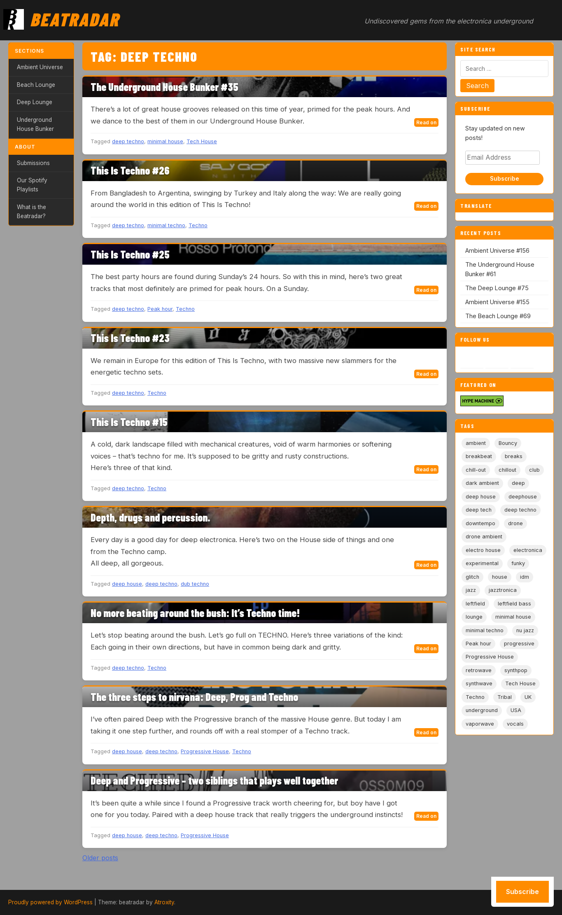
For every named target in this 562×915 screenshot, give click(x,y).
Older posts (100, 858)
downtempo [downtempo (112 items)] (480, 523)
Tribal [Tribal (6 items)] (504, 697)
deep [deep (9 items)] (518, 483)
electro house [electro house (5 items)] (483, 550)
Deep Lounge (34, 102)
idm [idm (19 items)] (524, 577)
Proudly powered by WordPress (50, 902)
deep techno (128, 141)
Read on (426, 122)
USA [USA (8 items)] (516, 710)
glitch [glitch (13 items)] (472, 577)
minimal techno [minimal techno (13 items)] (485, 630)
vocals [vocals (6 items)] (515, 724)
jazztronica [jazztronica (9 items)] (503, 590)
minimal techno (166, 225)
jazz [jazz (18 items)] (471, 590)
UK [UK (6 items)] (528, 697)
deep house (127, 584)
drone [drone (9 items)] (515, 523)
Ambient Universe (40, 67)
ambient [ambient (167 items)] (476, 443)
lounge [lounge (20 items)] (474, 617)
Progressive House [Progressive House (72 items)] (490, 657)
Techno (198, 225)
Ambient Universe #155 (497, 301)
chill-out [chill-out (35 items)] (476, 470)
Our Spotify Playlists (32, 185)
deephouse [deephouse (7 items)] (522, 497)
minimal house (165, 141)
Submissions (33, 163)
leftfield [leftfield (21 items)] (475, 604)
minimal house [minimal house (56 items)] (513, 617)
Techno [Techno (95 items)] (475, 697)
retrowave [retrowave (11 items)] (479, 670)
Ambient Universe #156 (497, 250)
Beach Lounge (36, 84)
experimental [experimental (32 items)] (482, 563)
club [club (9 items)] (534, 470)
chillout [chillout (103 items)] (507, 470)
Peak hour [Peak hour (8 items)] (478, 643)
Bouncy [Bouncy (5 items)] (508, 443)
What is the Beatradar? (31, 211)
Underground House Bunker (35, 124)
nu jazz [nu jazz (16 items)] (525, 630)
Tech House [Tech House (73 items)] (520, 683)
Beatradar (74, 19)
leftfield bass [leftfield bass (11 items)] (514, 604)
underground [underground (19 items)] (482, 710)
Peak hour (160, 309)
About (25, 147)
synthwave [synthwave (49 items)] (479, 683)
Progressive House (205, 751)
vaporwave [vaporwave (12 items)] (480, 724)
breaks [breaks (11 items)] (513, 456)
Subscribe (504, 178)
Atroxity (164, 902)
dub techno (195, 584)
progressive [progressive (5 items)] (519, 643)
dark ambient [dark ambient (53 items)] (482, 483)
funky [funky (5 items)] (518, 563)
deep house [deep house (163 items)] (481, 497)
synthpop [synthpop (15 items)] (515, 670)
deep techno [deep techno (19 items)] (520, 510)
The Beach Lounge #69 (498, 315)
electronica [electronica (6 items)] (527, 550)
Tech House (202, 141)
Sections (29, 51)
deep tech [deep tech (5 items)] (479, 510)
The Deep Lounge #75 (497, 287)
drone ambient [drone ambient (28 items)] (484, 536)
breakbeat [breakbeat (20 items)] (479, 456)
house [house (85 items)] (499, 577)
